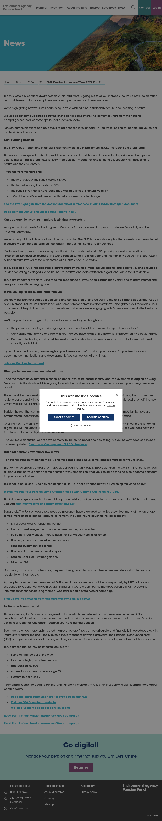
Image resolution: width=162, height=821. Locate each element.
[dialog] (81, 410)
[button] (81, 425)
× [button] (116, 395)
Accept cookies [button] (64, 417)
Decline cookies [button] (98, 417)
